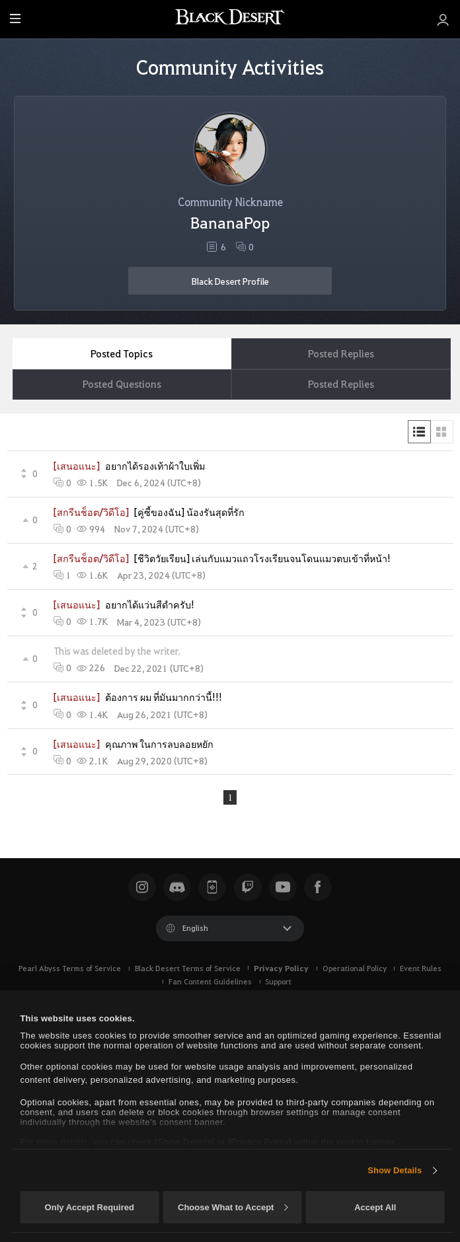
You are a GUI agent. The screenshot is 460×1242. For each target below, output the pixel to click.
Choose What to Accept (233, 1207)
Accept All (375, 1207)
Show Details (394, 1170)
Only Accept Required (89, 1207)
